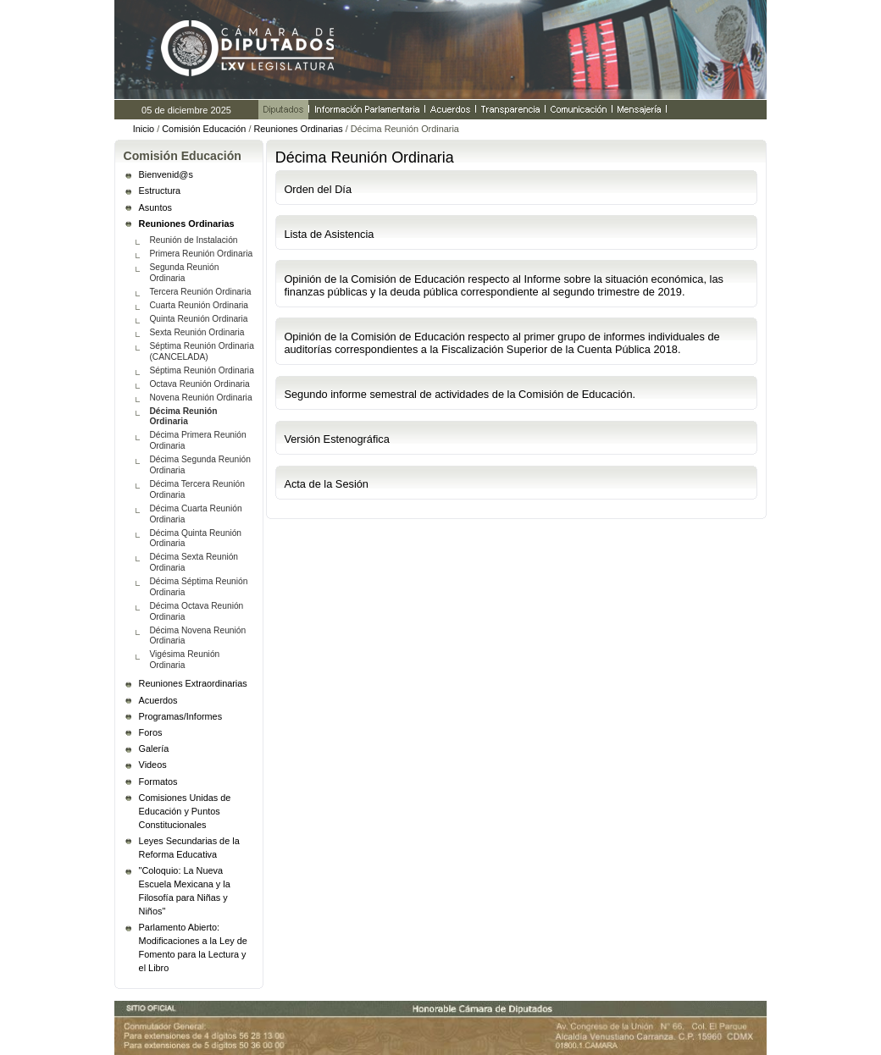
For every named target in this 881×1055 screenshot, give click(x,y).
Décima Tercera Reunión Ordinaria (196, 489)
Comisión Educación (204, 129)
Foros (151, 732)
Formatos (158, 781)
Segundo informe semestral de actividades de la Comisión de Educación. (459, 394)
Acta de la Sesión (326, 484)
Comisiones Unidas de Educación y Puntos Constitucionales (185, 811)
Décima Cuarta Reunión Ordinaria (195, 514)
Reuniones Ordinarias (297, 129)
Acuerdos (158, 700)
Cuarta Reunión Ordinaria (198, 305)
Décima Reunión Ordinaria (183, 416)
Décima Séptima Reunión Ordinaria (198, 587)
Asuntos (155, 207)
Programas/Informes (181, 716)
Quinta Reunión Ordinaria (198, 318)
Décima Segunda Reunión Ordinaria (199, 465)
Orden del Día (318, 189)
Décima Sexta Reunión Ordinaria (193, 562)
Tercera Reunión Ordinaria (200, 291)
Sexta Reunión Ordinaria (196, 332)
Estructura (160, 190)
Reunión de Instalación (193, 240)
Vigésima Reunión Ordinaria (184, 659)
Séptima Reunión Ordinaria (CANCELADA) (201, 351)
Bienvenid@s (166, 174)
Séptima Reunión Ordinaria (201, 370)
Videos (153, 764)
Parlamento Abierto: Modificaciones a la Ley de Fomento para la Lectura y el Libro (193, 947)
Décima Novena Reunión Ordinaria (197, 636)
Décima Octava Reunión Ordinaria (196, 611)
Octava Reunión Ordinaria (199, 384)
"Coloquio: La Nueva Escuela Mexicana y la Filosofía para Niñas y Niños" (184, 890)
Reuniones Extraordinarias (193, 683)
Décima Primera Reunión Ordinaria (197, 440)
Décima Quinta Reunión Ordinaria (195, 538)
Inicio (143, 129)
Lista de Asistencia (329, 234)
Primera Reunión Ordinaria (200, 253)
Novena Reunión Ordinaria (200, 397)
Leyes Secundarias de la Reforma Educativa (189, 847)
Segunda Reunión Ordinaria (184, 272)
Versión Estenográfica (337, 439)
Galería (154, 748)
